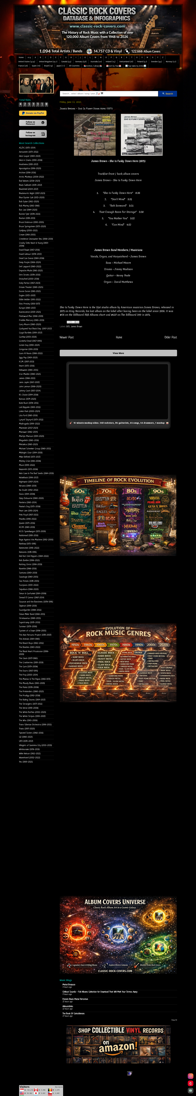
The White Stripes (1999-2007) (32, 716)
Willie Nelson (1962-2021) (30, 753)
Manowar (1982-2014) (28, 432)
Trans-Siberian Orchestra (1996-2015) (35, 724)
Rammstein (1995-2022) (29, 548)
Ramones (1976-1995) (28, 552)
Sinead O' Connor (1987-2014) (31, 597)
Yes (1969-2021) (26, 762)
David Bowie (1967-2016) (29, 250)
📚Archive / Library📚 (93, 66)
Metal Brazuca (68, 984)
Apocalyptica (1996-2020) (30, 168)
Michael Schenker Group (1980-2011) (35, 448)
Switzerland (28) (126, 62)
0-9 (29, 57)
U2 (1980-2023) (26, 737)
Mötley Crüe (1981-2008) (30, 461)
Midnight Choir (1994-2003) (30, 453)
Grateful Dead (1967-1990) (30, 341)
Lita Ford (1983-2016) (28, 415)
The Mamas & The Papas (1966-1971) (34, 679)
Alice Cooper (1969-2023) (29, 156)
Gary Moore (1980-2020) (30, 324)
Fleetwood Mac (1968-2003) (31, 316)
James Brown (76, 326)
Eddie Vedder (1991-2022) (30, 299)
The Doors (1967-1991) (28, 671)
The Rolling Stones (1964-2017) (32, 700)
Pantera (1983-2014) (28, 502)
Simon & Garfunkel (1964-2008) (32, 593)
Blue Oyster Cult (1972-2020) (31, 197)
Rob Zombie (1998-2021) (29, 560)
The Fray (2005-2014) (28, 675)
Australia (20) (96, 62)
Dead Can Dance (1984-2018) (31, 258)
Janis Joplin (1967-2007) (29, 382)
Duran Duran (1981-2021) (30, 291)
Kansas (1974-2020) (27, 399)
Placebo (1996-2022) (27, 519)
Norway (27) (171, 62)
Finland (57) (142, 62)
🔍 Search (167, 93)
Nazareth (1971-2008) (28, 469)
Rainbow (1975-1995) (27, 544)
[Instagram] (190, 1076)
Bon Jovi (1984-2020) (28, 210)
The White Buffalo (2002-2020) (32, 712)
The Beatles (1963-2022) (29, 647)
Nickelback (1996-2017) (28, 477)
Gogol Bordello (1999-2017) (30, 333)
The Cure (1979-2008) (28, 666)
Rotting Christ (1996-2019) (30, 564)
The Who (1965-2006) (28, 720)
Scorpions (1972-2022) (28, 585)
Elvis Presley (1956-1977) (29, 304)
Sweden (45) (156, 62)
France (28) (23, 66)
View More (118, 353)
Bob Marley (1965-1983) (29, 206)
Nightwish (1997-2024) (28, 482)
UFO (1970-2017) (26, 741)
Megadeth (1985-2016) (29, 440)
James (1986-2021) (27, 378)
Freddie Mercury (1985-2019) (31, 320)
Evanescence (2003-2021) (30, 312)
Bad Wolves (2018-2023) (29, 181)
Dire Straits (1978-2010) (29, 275)
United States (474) (26, 62)
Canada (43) (66, 62)
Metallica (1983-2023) (28, 444)
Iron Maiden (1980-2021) (30, 374)
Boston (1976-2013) (27, 218)
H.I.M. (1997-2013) (26, 361)
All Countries (74, 66)
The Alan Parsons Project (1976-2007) (35, 635)
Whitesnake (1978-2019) (29, 749)
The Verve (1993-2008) (28, 708)
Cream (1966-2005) (27, 235)
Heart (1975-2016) (26, 366)
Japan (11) (61, 66)
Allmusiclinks (67, 1006)
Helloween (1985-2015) (28, 370)
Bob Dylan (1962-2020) (29, 201)
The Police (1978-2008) (29, 687)
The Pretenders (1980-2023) (31, 691)
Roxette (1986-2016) (28, 568)
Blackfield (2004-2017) (28, 189)
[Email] (190, 1090)
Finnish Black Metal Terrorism (75, 999)
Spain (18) (36, 66)
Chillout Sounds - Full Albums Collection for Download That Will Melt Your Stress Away (99, 992)
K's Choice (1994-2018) (28, 395)
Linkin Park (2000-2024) (29, 411)
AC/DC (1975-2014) (27, 148)
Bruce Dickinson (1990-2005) (31, 222)
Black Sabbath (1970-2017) (30, 185)
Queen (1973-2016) (27, 523)
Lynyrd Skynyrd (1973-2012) (31, 420)
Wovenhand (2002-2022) (29, 757)
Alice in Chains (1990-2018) (30, 160)
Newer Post (67, 337)
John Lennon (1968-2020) (30, 386)
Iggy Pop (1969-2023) (28, 357)
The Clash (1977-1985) (28, 658)
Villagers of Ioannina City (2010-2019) (35, 745)
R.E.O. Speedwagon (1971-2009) (32, 531)
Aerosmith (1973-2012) (28, 152)
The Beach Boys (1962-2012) (31, 643)
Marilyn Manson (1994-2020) (31, 436)
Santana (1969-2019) (28, 573)
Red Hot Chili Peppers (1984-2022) (34, 556)
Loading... (118, 820)
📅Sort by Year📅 (113, 66)
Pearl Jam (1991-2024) (28, 511)
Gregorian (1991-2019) (28, 349)
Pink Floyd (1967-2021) (28, 515)
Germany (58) (81, 62)
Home (21, 57)
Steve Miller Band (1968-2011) (32, 614)
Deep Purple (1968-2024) (30, 262)
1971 (68, 326)
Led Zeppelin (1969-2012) (30, 407)
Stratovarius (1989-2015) (30, 618)
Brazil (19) (48, 66)
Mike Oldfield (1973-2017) (29, 457)
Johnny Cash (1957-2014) (30, 391)
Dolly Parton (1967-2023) (29, 283)
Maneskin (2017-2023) (28, 428)
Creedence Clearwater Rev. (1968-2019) (36, 239)
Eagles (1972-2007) (27, 295)
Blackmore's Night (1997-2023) (32, 193)
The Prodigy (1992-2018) (29, 695)
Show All (174, 1020)
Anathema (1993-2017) (28, 164)
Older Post (171, 337)
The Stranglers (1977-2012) (30, 704)
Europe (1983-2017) (27, 308)
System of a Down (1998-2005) (32, 631)
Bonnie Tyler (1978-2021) (29, 214)
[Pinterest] (190, 1083)
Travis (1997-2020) (27, 729)
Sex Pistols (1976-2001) (29, 581)
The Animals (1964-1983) (29, 639)
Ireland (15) (110, 62)
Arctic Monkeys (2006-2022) (31, 177)
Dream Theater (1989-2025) (31, 287)
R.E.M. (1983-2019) (27, 527)
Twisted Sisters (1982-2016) (31, 733)
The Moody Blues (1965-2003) (32, 683)
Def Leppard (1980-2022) (30, 266)
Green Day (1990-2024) (29, 345)
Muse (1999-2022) (27, 465)
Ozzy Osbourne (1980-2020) (31, 498)
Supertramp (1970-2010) (29, 622)
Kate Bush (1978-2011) (28, 403)
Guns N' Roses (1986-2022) (31, 353)
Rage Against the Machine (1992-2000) (36, 540)
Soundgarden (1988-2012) (30, 610)
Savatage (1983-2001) (28, 577)
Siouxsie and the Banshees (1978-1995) (36, 602)
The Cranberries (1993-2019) (31, 662)
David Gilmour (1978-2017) (30, 254)
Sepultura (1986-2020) (29, 589)
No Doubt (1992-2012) (28, 490)
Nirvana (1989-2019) (27, 486)
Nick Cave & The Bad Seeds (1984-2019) (36, 473)
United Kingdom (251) (48, 62)
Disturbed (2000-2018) (29, 279)
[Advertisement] (107, 80)
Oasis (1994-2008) (27, 494)
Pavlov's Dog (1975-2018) (29, 506)
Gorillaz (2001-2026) (28, 337)
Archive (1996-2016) (27, 172)
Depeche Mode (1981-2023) (31, 270)
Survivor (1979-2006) (28, 626)
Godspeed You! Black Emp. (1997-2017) (35, 328)
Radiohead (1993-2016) (28, 535)
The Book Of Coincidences (73, 1013)
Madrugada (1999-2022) (29, 424)
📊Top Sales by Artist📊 (135, 66)
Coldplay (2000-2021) (28, 230)
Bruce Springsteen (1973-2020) (32, 226)
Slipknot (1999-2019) (28, 606)
